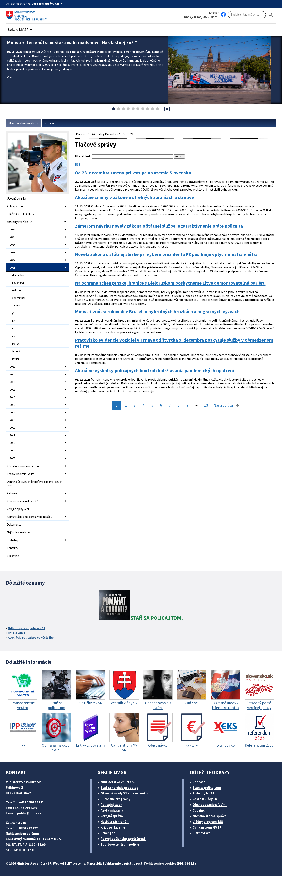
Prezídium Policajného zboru (24, 466)
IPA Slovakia (16, 633)
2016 (12, 397)
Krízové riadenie (113, 827)
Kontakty (12, 548)
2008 (12, 458)
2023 (12, 252)
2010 (12, 443)
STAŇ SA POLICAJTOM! (21, 214)
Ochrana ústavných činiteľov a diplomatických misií (34, 483)
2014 (12, 412)
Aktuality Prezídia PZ (19, 222)
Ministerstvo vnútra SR (118, 782)
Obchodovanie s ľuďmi (210, 805)
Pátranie (12, 493)
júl (13, 313)
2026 (12, 229)
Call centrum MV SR (207, 827)
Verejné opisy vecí (18, 509)
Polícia (49, 123)
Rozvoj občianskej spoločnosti (123, 839)
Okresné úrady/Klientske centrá (125, 793)
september (18, 298)
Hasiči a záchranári (115, 822)
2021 (12, 267)
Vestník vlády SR (205, 799)
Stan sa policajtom (207, 788)
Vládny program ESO (208, 822)
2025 (12, 237)
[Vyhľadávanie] (247, 14)
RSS (77, 164)
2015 (12, 405)
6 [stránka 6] (161, 405)
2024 (12, 244)
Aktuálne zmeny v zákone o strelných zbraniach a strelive (134, 197)
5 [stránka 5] (152, 405)
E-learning (13, 556)
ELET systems (75, 863)
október (17, 290)
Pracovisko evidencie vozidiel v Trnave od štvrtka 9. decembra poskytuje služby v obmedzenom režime (174, 343)
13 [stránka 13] (206, 405)
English (214, 12)
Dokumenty (14, 524)
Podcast (199, 782)
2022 (12, 260)
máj (14, 328)
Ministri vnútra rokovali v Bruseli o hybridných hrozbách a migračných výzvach (157, 311)
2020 (12, 366)
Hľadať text (82, 156)
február (16, 351)
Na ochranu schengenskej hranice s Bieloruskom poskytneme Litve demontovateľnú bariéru (170, 283)
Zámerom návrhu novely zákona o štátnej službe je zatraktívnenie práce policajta (159, 226)
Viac (9, 77)
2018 (12, 382)
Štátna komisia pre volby (119, 788)
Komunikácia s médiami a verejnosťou (29, 517)
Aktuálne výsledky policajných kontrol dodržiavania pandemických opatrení (154, 371)
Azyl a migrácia (112, 810)
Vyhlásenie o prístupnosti (124, 863)
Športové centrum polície (120, 844)
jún (13, 320)
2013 (12, 420)
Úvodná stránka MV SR (23, 123)
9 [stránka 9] (187, 405)
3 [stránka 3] (134, 405)
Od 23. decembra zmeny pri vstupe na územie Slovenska (133, 173)
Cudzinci (199, 810)
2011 (12, 435)
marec (16, 343)
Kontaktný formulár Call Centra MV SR (34, 839)
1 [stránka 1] (117, 405)
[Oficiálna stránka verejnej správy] (48, 3)
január (15, 359)
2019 (12, 374)
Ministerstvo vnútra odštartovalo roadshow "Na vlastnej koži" (72, 42)
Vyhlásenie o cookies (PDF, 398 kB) (170, 863)
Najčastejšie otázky (19, 532)
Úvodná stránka (16, 198)
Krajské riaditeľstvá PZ (20, 474)
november (18, 282)
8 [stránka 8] (178, 405)
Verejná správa (112, 816)
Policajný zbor (15, 206)
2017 (12, 389)
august (16, 305)
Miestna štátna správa (209, 816)
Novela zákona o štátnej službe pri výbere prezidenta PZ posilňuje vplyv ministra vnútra (166, 254)
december (18, 275)
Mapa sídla (95, 863)
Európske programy (115, 799)
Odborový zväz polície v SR (26, 628)
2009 (12, 450)
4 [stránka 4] (143, 405)
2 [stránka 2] (126, 405)
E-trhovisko (202, 833)
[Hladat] (271, 14)
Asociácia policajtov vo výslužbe (31, 637)
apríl (14, 336)
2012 (12, 427)
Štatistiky (13, 540)
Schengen (108, 833)
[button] (20, 28)
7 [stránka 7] (170, 405)
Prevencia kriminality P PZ (22, 501)
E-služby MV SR (204, 793)
